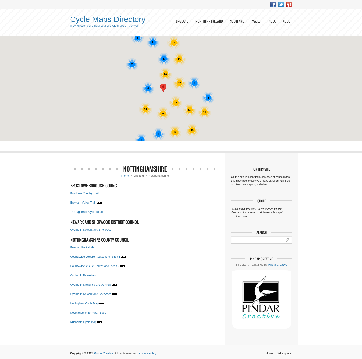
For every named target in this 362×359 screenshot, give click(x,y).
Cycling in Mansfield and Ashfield (90, 284)
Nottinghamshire (145, 168)
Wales (255, 21)
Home (125, 175)
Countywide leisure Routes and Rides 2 (94, 266)
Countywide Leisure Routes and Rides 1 (95, 256)
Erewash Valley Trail (83, 202)
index (272, 21)
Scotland (237, 21)
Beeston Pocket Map (83, 247)
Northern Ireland (209, 21)
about (287, 21)
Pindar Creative (277, 264)
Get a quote (284, 353)
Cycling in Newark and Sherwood (91, 229)
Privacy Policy (147, 353)
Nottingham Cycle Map (84, 303)
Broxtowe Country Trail (84, 193)
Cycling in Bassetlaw (83, 275)
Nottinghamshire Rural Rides (88, 312)
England (182, 21)
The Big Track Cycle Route (87, 212)
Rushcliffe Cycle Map (83, 322)
